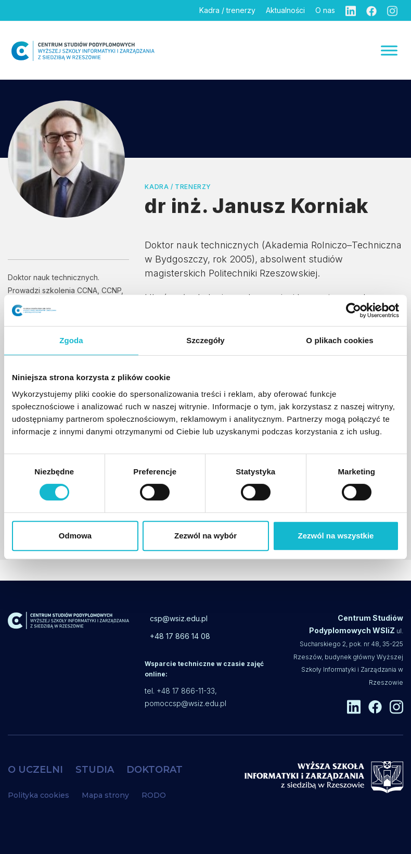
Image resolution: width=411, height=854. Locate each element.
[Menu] (389, 50)
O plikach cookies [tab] (339, 340)
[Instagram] (392, 10)
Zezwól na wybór (205, 535)
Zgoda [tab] (71, 340)
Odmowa (75, 535)
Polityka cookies (38, 795)
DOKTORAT (154, 769)
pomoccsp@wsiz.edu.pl (185, 703)
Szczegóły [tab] (205, 340)
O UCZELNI (35, 769)
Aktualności (285, 10)
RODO (154, 795)
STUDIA (94, 769)
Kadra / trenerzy (227, 10)
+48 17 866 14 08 (180, 636)
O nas (325, 10)
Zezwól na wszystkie (336, 535)
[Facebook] (371, 10)
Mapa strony (105, 795)
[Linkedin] (350, 10)
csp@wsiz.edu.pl (179, 618)
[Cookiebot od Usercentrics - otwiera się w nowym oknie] (353, 310)
